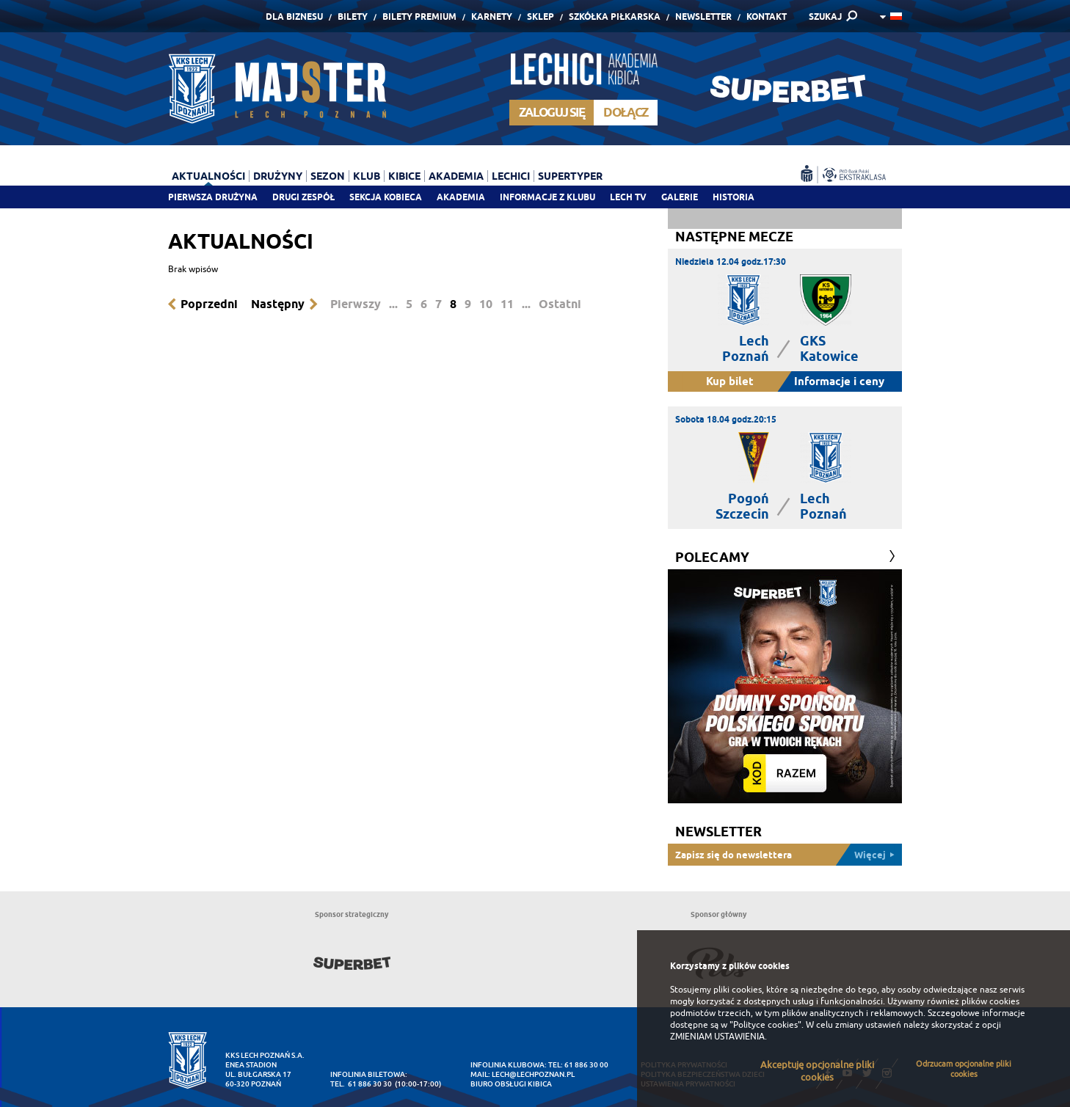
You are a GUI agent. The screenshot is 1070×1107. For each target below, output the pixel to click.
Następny (278, 304)
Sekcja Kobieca (385, 196)
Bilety (353, 16)
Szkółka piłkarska (614, 16)
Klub (366, 176)
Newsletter (703, 16)
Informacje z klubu (547, 196)
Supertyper (570, 176)
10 (485, 304)
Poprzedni (209, 304)
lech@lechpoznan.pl (533, 1074)
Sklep (540, 16)
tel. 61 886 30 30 (361, 1084)
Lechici (511, 176)
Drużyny (277, 176)
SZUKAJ (825, 16)
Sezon (327, 176)
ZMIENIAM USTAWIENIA (717, 1036)
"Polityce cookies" (765, 1025)
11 (507, 304)
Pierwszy (355, 304)
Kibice (404, 176)
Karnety (491, 16)
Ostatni (560, 304)
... (393, 304)
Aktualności (208, 176)
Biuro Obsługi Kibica (511, 1084)
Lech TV (628, 196)
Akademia (461, 196)
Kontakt (766, 16)
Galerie (679, 196)
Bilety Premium (419, 16)
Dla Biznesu (294, 16)
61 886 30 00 (586, 1065)
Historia (733, 196)
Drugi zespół (303, 196)
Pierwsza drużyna (213, 196)
